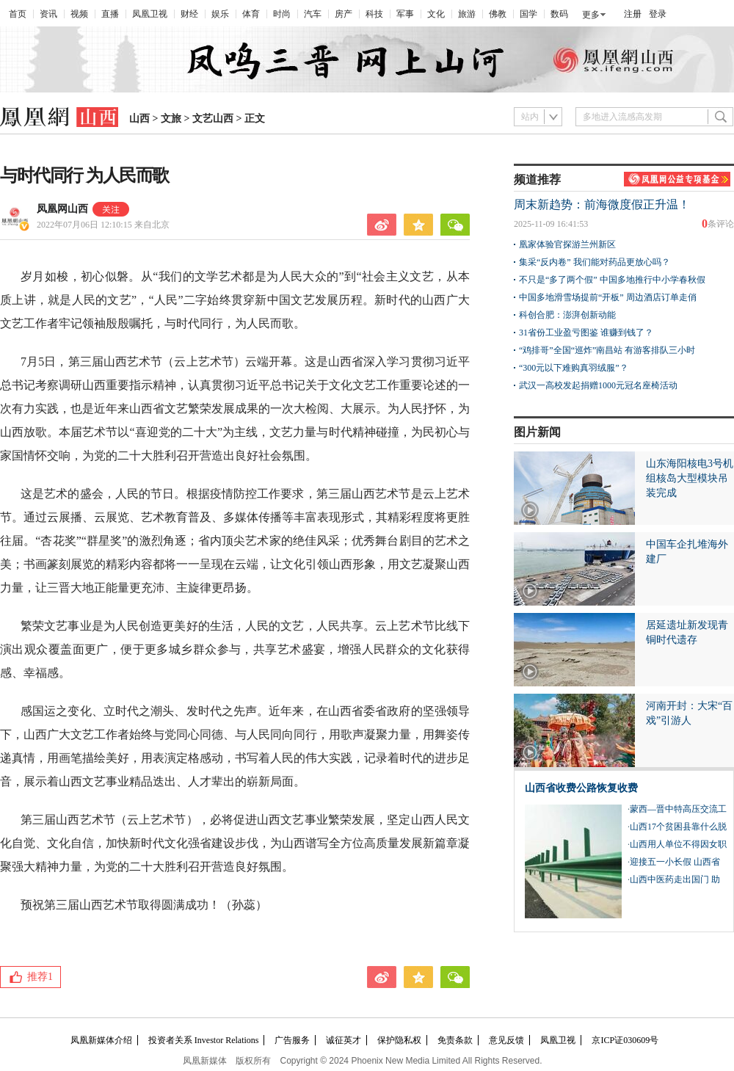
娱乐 (220, 14)
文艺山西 (212, 118)
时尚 (282, 14)
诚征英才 (343, 1040)
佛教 (497, 14)
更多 (591, 15)
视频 (79, 14)
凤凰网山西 (62, 208)
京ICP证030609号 (625, 1040)
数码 (559, 14)
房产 (343, 14)
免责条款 (455, 1040)
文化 (436, 14)
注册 (633, 14)
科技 (374, 14)
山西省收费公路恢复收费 (581, 788)
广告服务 (292, 1040)
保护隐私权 (399, 1040)
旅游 (467, 14)
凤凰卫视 (149, 14)
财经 (189, 14)
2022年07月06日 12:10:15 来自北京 (103, 224)
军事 (405, 14)
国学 (528, 14)
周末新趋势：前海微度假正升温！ (602, 204)
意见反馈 (506, 1040)
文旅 (171, 118)
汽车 (312, 14)
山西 (139, 118)
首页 (17, 14)
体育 (251, 14)
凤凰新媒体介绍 (101, 1040)
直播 (110, 14)
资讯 (48, 14)
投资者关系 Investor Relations (203, 1040)
